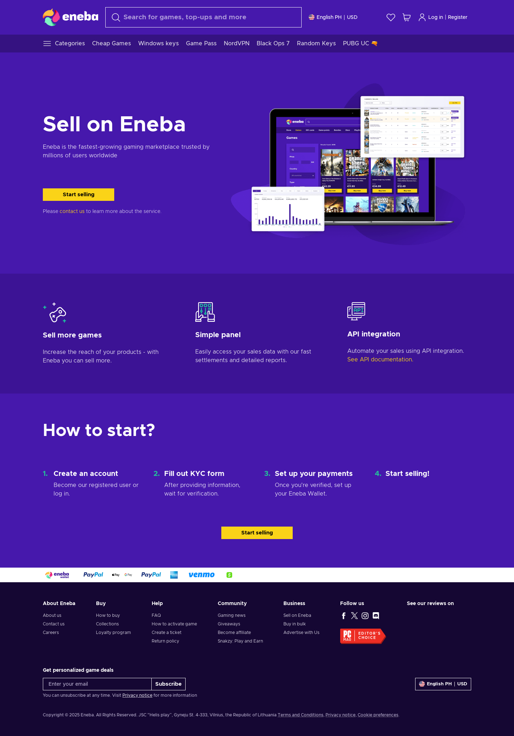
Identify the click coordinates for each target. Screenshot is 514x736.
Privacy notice (137, 695)
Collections (107, 624)
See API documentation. (380, 359)
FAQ (156, 615)
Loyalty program (113, 632)
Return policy (165, 641)
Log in (430, 17)
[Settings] (333, 17)
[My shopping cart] (406, 17)
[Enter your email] (97, 684)
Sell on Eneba (297, 615)
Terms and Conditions (300, 715)
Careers (51, 632)
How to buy (108, 615)
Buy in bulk (294, 624)
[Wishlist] (391, 17)
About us (52, 615)
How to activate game (174, 624)
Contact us (54, 624)
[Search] (203, 17)
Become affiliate (234, 632)
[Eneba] (70, 17)
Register (458, 17)
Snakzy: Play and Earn (240, 641)
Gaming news (232, 615)
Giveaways (229, 624)
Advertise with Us (301, 632)
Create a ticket (166, 632)
